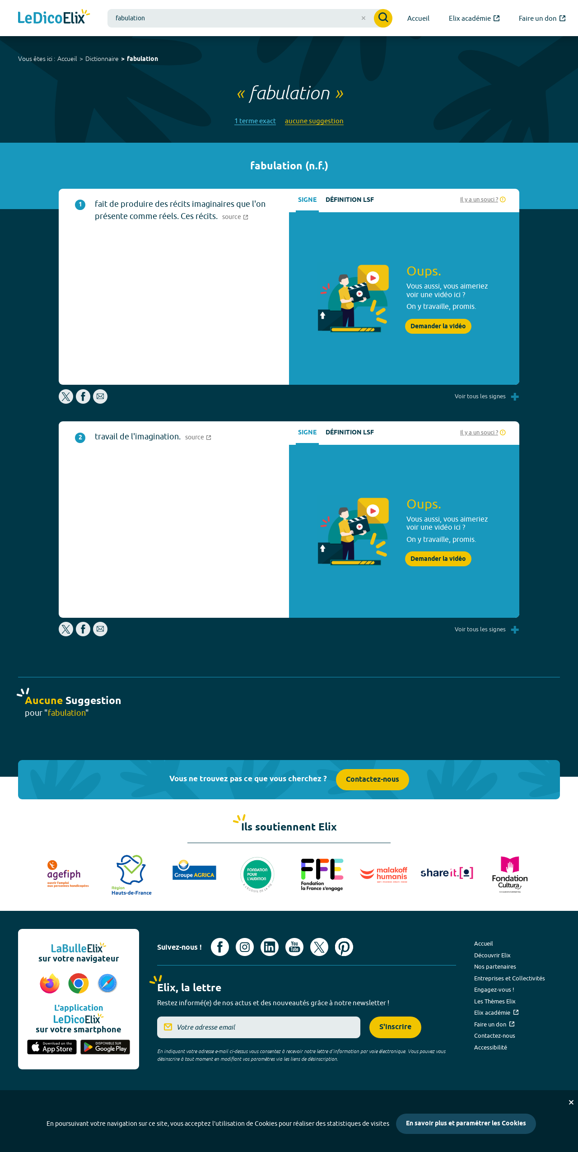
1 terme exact (255, 121)
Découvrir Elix (492, 955)
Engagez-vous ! (494, 989)
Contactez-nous (372, 779)
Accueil (67, 58)
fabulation (142, 59)
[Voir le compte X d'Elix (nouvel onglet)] (319, 947)
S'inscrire (395, 1027)
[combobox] (249, 18)
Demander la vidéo (438, 326)
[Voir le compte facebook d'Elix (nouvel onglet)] (220, 947)
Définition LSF (350, 200)
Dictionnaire (102, 58)
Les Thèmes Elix (495, 1001)
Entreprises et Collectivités (509, 978)
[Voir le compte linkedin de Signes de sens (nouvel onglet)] (270, 947)
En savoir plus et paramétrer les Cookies (466, 1123)
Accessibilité (490, 1047)
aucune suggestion (314, 121)
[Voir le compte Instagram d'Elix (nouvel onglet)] (245, 947)
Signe (307, 200)
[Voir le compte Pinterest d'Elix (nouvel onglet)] (344, 947)
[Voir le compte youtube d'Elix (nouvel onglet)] (294, 947)
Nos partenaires (495, 966)
